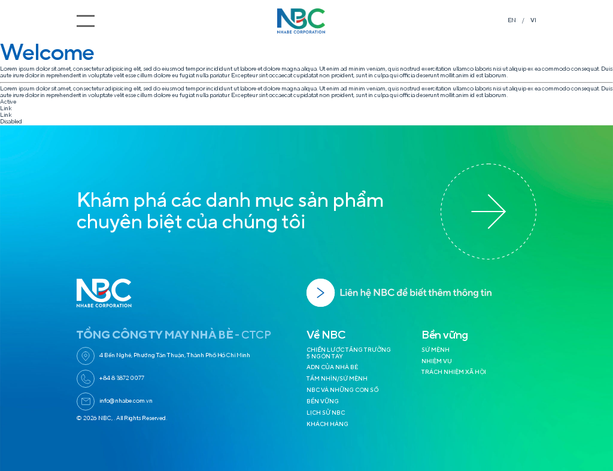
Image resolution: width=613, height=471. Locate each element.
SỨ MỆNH (435, 350)
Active (8, 101)
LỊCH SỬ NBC (325, 412)
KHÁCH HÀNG (327, 424)
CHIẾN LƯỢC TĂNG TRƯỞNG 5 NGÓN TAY (348, 353)
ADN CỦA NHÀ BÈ (332, 367)
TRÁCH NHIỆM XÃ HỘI (453, 372)
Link (5, 108)
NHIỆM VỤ (436, 361)
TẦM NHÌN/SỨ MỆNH (337, 378)
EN (512, 20)
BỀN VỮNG (322, 401)
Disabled (11, 121)
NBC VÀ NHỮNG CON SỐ (342, 390)
